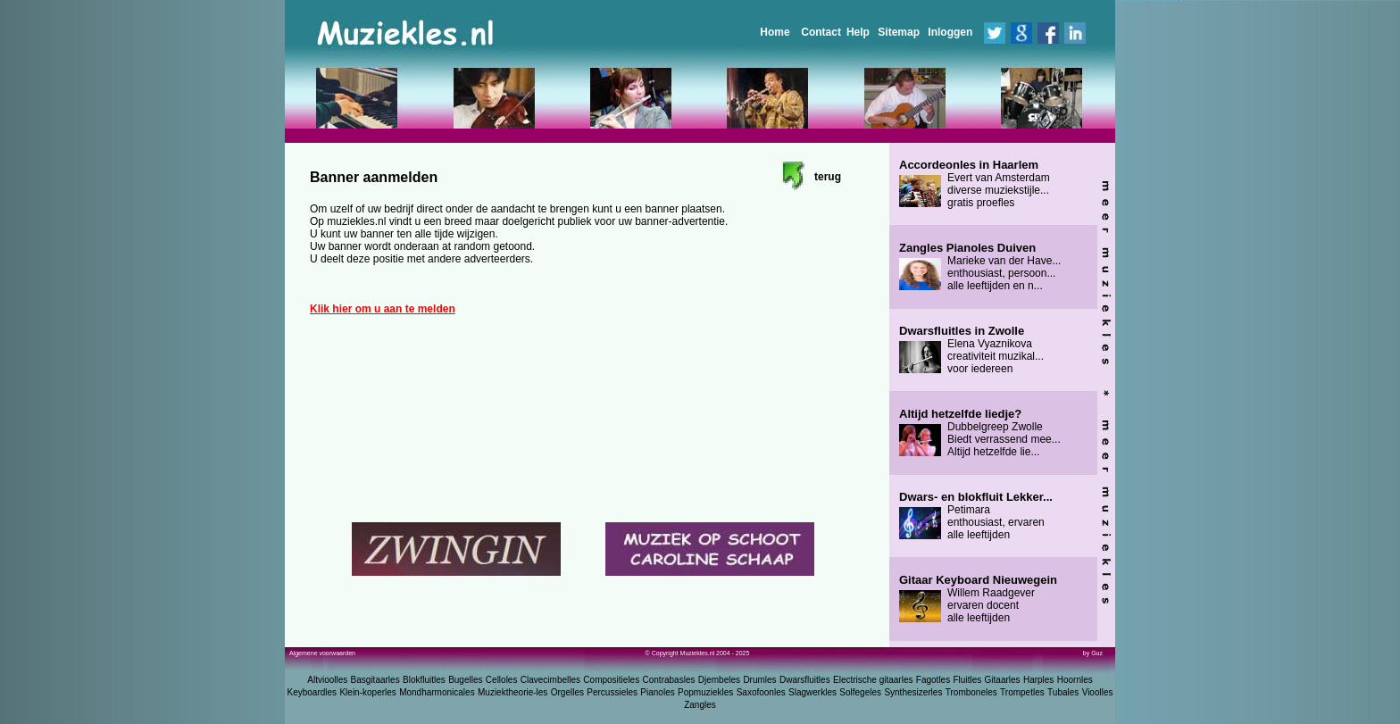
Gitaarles (1003, 680)
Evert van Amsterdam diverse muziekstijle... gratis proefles (974, 184)
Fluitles (968, 680)
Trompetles (1022, 692)
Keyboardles (313, 692)
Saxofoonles (761, 692)
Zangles (700, 705)
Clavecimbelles (550, 680)
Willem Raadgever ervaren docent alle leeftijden (978, 599)
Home (774, 32)
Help (858, 32)
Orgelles (567, 692)
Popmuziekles (705, 692)
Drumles (759, 680)
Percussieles (612, 692)
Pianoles (657, 692)
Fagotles (933, 680)
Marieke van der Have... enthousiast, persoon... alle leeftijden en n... (980, 267)
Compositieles (611, 680)
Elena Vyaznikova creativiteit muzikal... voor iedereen (971, 350)
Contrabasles (669, 680)
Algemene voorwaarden (322, 653)
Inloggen (950, 32)
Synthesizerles (913, 692)
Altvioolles (327, 680)
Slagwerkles (812, 692)
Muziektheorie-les (512, 692)
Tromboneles (971, 692)
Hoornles (1075, 680)
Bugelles (465, 680)
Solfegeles (860, 692)
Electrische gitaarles (872, 680)
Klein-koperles (367, 692)
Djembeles (719, 680)
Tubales (1063, 692)
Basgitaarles (375, 680)
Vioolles (1097, 692)
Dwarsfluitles (804, 680)
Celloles (502, 680)
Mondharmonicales (437, 692)
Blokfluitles (424, 680)
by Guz (1093, 653)
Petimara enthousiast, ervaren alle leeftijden (976, 516)
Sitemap (899, 32)
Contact (821, 32)
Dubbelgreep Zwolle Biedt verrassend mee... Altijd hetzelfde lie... (980, 433)
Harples (1038, 680)
